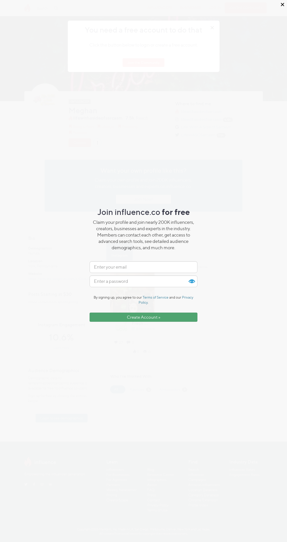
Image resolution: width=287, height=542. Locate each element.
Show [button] (191, 281)
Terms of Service (155, 297)
